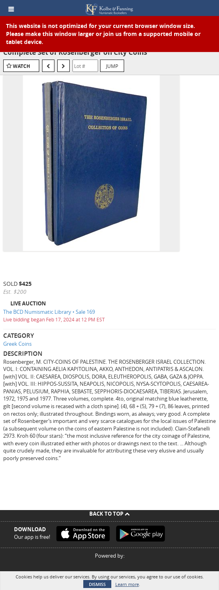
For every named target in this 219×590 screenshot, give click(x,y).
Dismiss (97, 584)
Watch (21, 66)
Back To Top (109, 513)
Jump (112, 66)
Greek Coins (17, 343)
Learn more (127, 584)
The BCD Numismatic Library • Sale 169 (49, 311)
